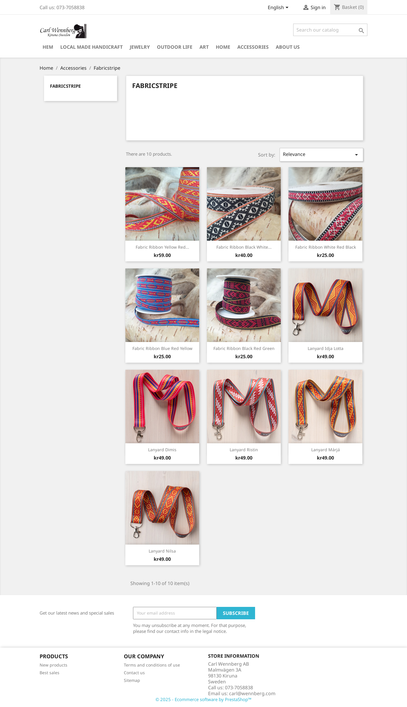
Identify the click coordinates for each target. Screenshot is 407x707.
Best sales (49, 672)
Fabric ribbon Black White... (244, 247)
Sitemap (132, 680)
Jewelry (140, 47)
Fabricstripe (65, 86)
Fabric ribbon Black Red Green (244, 348)
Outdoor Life (174, 47)
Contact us (134, 672)
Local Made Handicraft (91, 47)
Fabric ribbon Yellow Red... (162, 247)
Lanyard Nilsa (162, 551)
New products (53, 665)
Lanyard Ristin (244, 449)
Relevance (321, 154)
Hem (48, 47)
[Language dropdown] (279, 8)
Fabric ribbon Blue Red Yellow (162, 348)
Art (204, 47)
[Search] (330, 30)
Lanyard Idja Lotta (325, 348)
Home (223, 47)
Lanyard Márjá (325, 449)
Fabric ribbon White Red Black (325, 247)
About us (288, 47)
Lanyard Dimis (162, 449)
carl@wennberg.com (252, 693)
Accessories (253, 47)
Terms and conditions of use (152, 665)
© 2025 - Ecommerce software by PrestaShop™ (203, 699)
